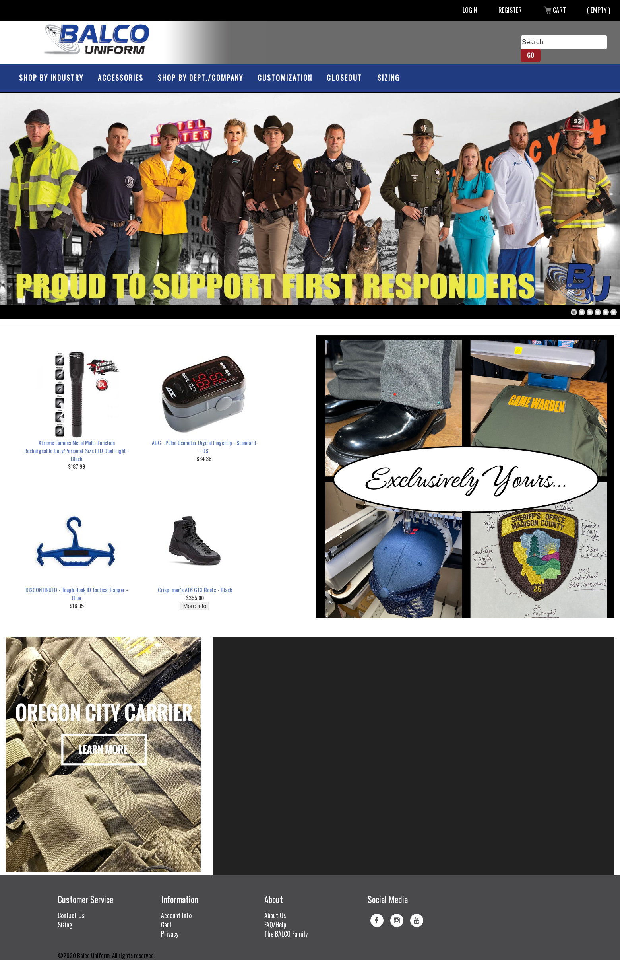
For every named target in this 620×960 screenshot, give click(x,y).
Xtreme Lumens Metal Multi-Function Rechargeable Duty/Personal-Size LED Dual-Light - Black (76, 450)
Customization (285, 77)
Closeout (344, 77)
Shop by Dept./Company (200, 77)
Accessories (120, 77)
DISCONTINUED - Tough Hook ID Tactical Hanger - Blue (76, 593)
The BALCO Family (286, 934)
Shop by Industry (51, 77)
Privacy (169, 934)
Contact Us (71, 915)
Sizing (389, 77)
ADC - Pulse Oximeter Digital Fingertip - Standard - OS (204, 446)
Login (470, 10)
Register (510, 10)
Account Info (176, 915)
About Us (275, 915)
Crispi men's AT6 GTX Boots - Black (195, 589)
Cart (554, 10)
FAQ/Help (275, 924)
